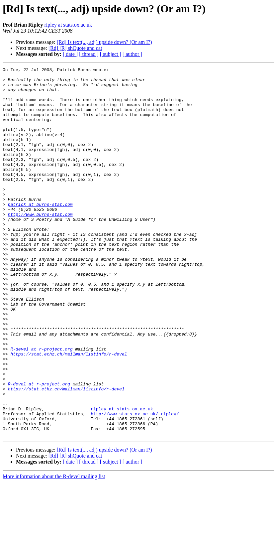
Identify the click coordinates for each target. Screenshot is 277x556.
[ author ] (132, 54)
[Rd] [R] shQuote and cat (75, 48)
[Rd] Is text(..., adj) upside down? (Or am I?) (104, 42)
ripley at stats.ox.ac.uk (68, 25)
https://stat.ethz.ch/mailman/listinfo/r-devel (68, 412)
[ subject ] (110, 54)
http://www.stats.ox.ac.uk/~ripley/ (135, 483)
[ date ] (70, 54)
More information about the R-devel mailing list (54, 550)
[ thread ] (89, 54)
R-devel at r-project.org (41, 406)
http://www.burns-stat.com (40, 244)
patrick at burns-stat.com (40, 232)
